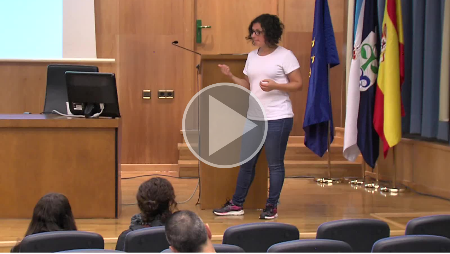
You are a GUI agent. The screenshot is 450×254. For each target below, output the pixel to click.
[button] (225, 126)
